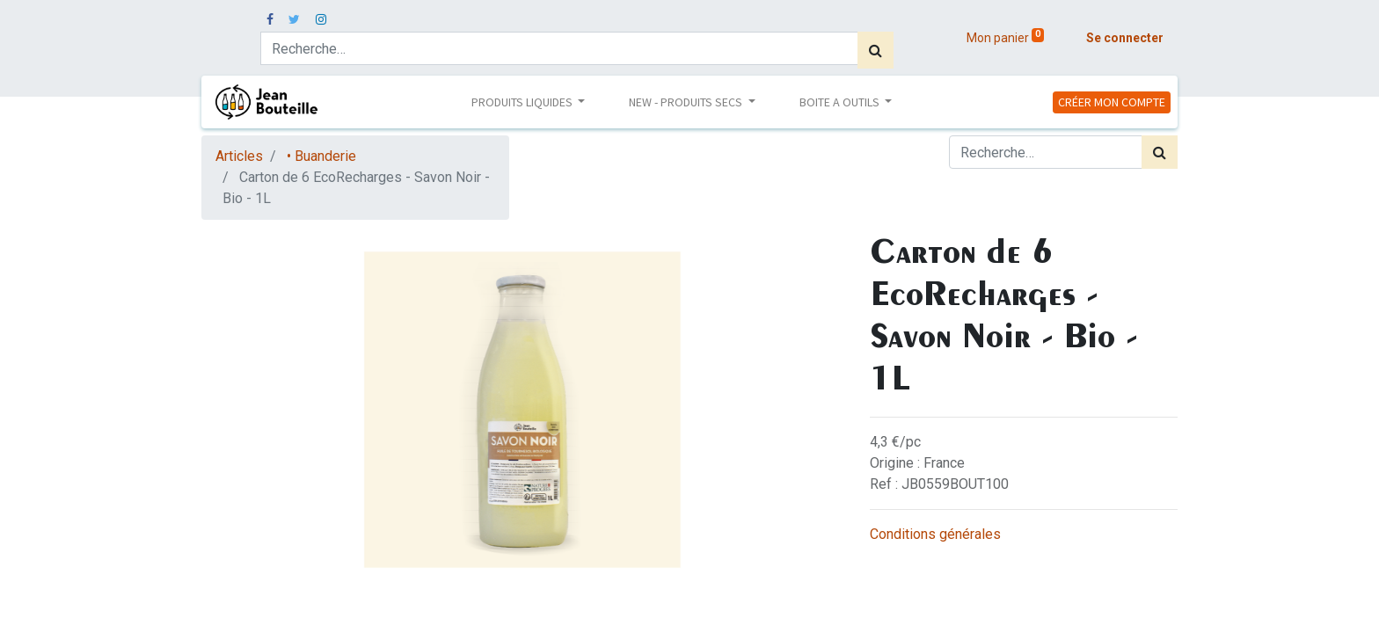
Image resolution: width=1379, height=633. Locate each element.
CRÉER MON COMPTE (1111, 102)
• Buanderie (321, 156)
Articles (239, 156)
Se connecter (1125, 38)
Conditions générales (935, 534)
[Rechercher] (875, 50)
